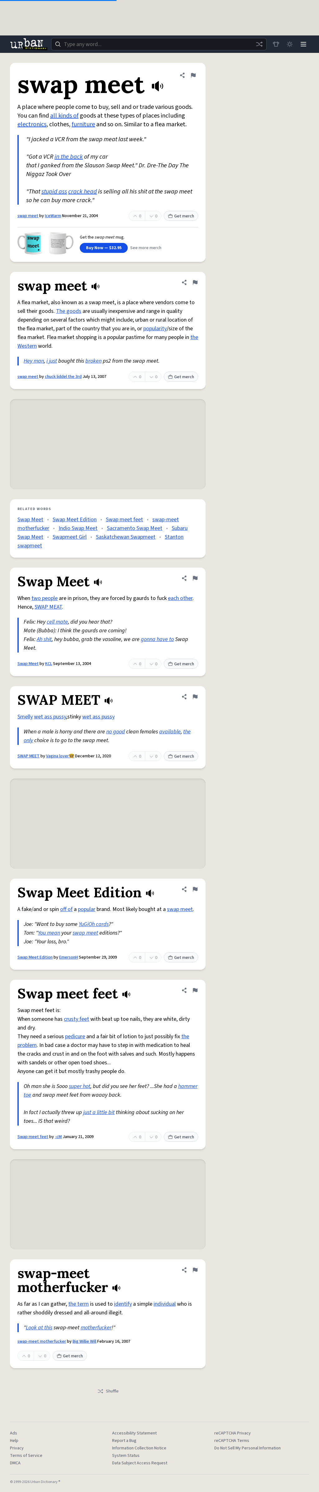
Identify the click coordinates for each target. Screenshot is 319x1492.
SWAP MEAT (48, 607)
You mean (49, 933)
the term (78, 1304)
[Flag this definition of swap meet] (193, 75)
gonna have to (157, 639)
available (170, 732)
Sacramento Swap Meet (134, 528)
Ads (13, 1433)
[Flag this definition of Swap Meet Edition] (195, 889)
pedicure (75, 1036)
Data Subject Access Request (139, 1463)
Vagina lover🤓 (60, 756)
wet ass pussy (50, 717)
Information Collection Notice (139, 1448)
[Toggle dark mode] (289, 44)
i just (51, 361)
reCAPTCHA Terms (231, 1441)
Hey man (34, 361)
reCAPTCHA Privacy (232, 1433)
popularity (155, 328)
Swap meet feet (124, 519)
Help (14, 1441)
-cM (58, 1137)
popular (86, 909)
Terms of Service (26, 1455)
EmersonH (68, 957)
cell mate (57, 622)
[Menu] (303, 44)
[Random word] (259, 44)
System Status (126, 1455)
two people (44, 598)
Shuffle (108, 1391)
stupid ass (54, 191)
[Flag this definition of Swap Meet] (195, 578)
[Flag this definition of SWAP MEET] (195, 697)
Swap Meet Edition (75, 519)
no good (115, 732)
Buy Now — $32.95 (103, 248)
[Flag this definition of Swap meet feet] (195, 990)
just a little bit (99, 1112)
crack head (82, 191)
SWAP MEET (28, 756)
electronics (31, 124)
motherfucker (96, 1328)
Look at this (39, 1328)
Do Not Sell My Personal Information (247, 1448)
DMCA (15, 1463)
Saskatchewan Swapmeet (125, 537)
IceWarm (53, 216)
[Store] (276, 44)
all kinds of (64, 115)
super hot (79, 1086)
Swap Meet (30, 519)
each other (180, 598)
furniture (83, 124)
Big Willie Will (84, 1341)
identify (123, 1304)
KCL (48, 664)
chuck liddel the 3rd (63, 377)
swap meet (27, 216)
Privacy (17, 1448)
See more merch (145, 248)
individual (165, 1304)
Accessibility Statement (134, 1433)
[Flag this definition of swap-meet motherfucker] (195, 1270)
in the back (69, 156)
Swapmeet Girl (70, 537)
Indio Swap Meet (78, 528)
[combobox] (159, 44)
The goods (68, 311)
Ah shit (44, 639)
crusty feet (76, 1019)
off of (66, 909)
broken (93, 361)
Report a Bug (124, 1441)
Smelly (25, 717)
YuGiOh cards (94, 924)
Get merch (181, 216)
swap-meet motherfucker (41, 1341)
